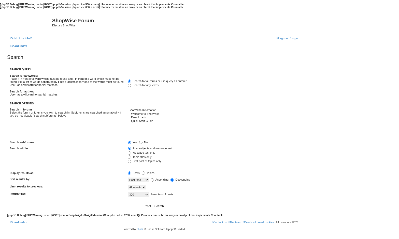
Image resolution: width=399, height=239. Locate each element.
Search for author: (22, 91)
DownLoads (212, 117)
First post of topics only (144, 161)
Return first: (18, 193)
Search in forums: (22, 109)
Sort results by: (20, 179)
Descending (180, 179)
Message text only (141, 152)
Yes (132, 142)
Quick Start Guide (212, 121)
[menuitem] (28, 38)
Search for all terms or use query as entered (157, 81)
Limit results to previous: (26, 186)
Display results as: (22, 172)
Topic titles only (139, 156)
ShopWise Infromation (212, 110)
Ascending (159, 179)
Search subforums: (22, 142)
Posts (134, 172)
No (143, 142)
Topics (148, 172)
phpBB (140, 229)
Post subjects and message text (150, 148)
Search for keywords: (24, 75)
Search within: (19, 148)
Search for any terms (143, 85)
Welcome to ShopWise (212, 114)
